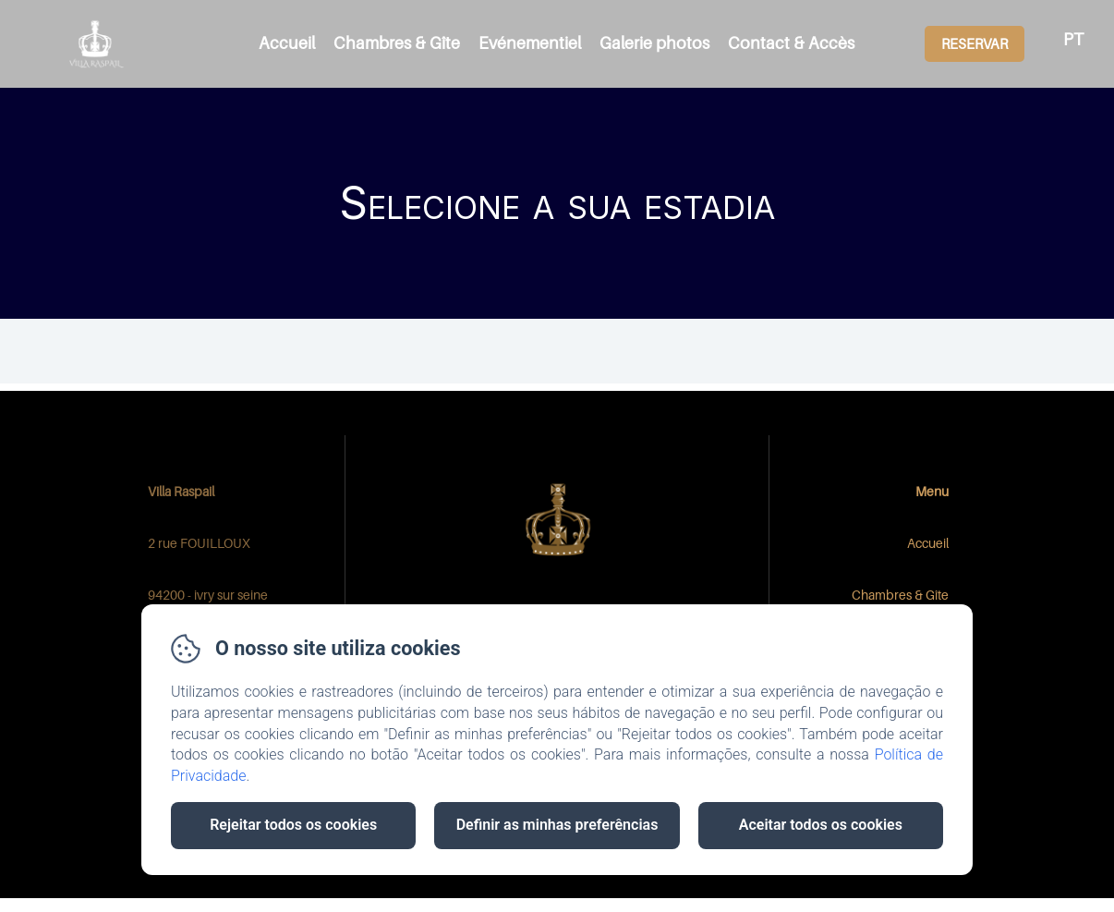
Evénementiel (529, 43)
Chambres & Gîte (396, 43)
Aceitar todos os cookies (820, 824)
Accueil (287, 43)
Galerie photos (654, 43)
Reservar (974, 43)
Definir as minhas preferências (557, 824)
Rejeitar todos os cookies (293, 824)
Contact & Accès (791, 43)
